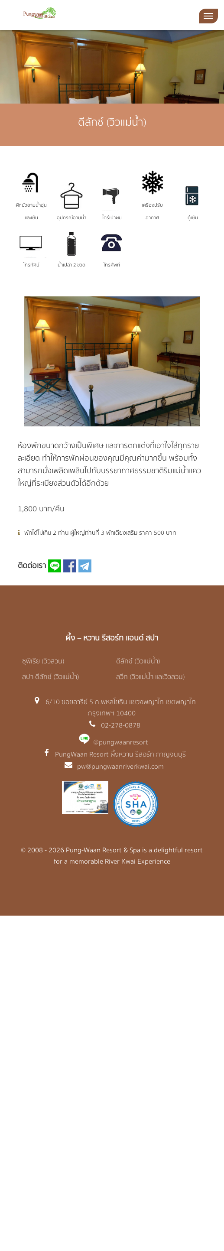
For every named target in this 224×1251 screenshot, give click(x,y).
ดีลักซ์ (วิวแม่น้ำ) (138, 661)
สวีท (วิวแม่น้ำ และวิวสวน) (150, 676)
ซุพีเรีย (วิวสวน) (43, 661)
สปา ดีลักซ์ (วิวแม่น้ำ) (50, 676)
